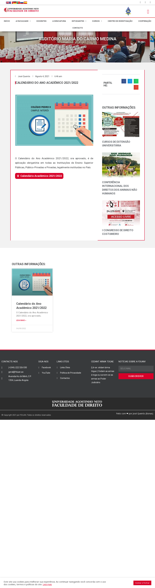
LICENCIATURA (59, 21)
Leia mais (47, 584)
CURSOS (97, 21)
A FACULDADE (23, 21)
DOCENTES (41, 21)
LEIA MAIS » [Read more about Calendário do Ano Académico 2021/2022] (21, 320)
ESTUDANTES (79, 21)
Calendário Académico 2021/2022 (41, 175)
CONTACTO (77, 28)
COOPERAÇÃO (144, 21)
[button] (123, 81)
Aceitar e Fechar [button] (142, 583)
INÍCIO (7, 21)
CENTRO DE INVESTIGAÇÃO (120, 21)
